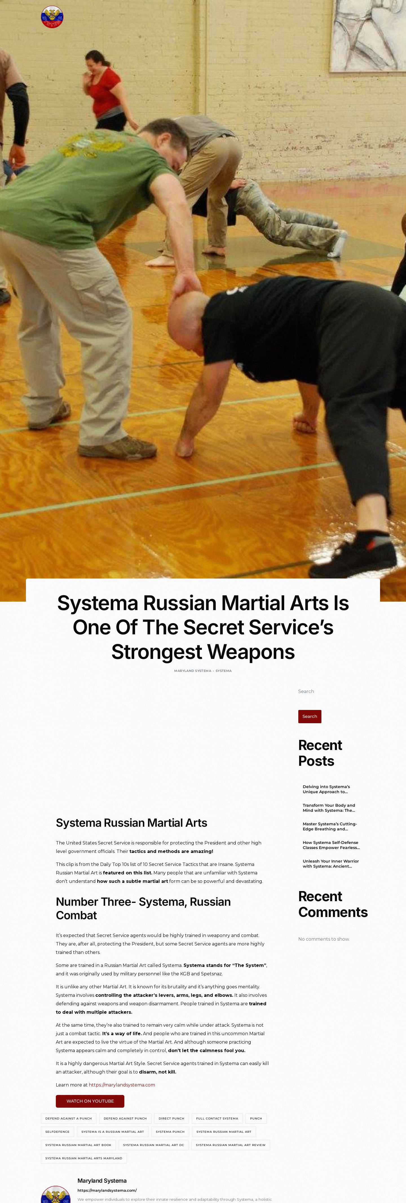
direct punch (171, 1119)
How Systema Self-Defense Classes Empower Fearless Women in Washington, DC (331, 846)
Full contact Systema (217, 1119)
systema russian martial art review (231, 1146)
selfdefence (57, 1133)
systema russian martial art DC (153, 1146)
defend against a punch (68, 1119)
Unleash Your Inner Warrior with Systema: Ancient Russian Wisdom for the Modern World (331, 864)
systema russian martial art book (78, 1146)
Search (306, 691)
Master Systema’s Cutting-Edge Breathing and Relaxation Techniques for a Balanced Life (331, 827)
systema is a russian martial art (112, 1133)
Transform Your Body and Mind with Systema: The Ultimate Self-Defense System (334, 808)
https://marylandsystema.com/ (109, 1191)
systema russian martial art (224, 1133)
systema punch (170, 1133)
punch (256, 1119)
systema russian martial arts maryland (83, 1159)
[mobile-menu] (354, 17)
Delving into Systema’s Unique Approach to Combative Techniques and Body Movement (331, 790)
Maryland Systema (192, 671)
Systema (224, 671)
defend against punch (125, 1119)
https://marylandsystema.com (122, 1085)
